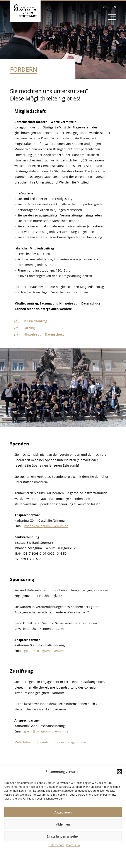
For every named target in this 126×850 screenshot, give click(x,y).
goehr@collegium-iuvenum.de (46, 526)
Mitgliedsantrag (35, 321)
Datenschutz (56, 845)
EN (114, 7)
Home (104, 7)
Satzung (30, 328)
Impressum (73, 845)
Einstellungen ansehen (63, 836)
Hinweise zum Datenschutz (44, 334)
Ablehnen (63, 824)
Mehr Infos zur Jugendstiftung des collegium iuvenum (53, 742)
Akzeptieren (63, 812)
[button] (119, 771)
